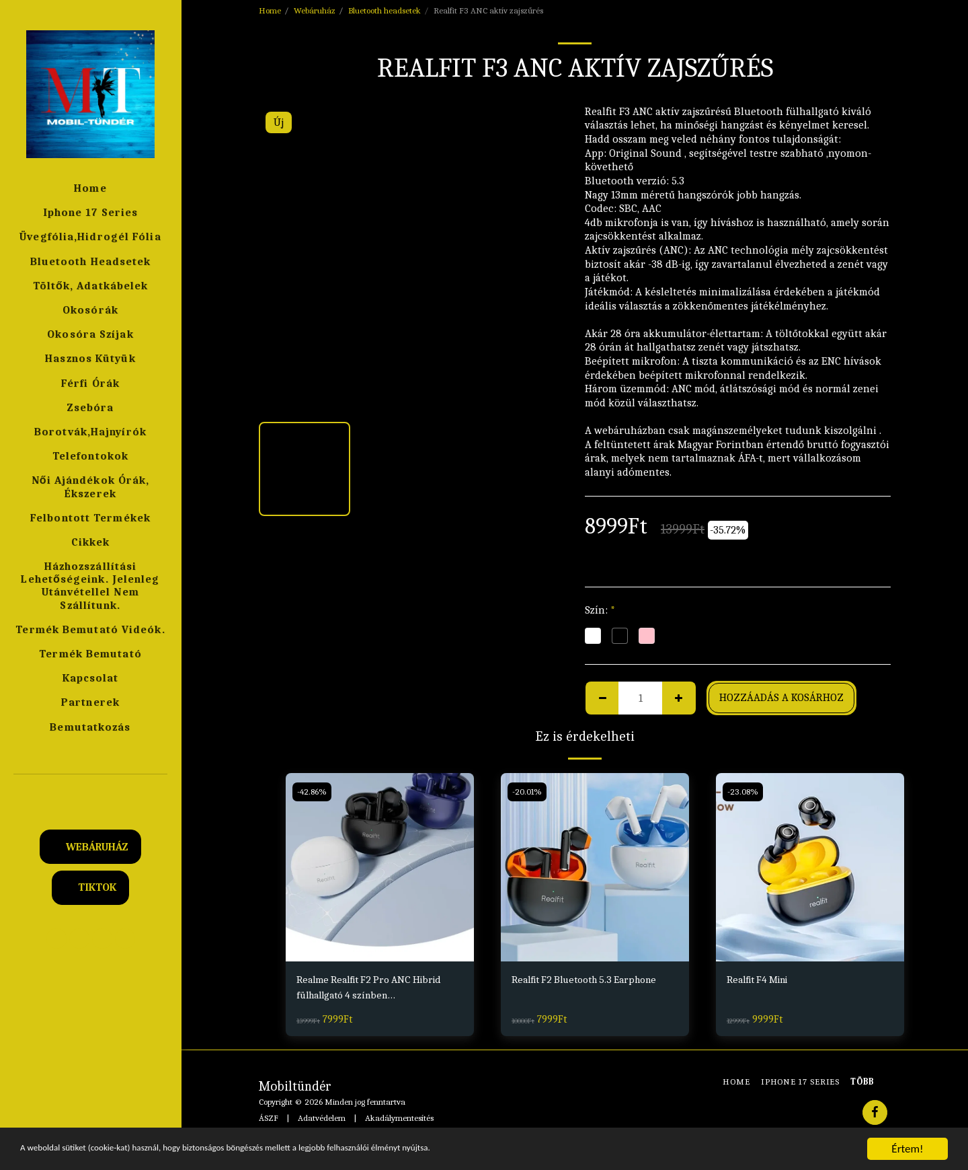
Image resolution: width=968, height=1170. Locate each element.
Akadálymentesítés (399, 1120)
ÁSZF (268, 1120)
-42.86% (313, 792)
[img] (380, 867)
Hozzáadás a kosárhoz (781, 697)
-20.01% (528, 792)
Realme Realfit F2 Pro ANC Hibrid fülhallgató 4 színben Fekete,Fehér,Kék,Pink (375, 990)
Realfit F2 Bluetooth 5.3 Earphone (593, 980)
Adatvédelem (322, 1120)
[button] (91, 793)
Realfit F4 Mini (762, 980)
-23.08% (744, 792)
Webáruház (314, 10)
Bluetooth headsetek (384, 10)
